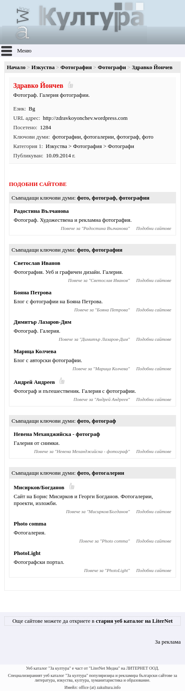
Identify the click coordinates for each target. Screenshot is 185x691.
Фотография (76, 67)
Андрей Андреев (34, 382)
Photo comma (30, 523)
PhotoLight (27, 553)
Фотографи (112, 67)
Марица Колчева (35, 351)
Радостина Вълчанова (41, 211)
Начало (16, 67)
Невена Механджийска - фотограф (57, 434)
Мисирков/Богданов (39, 487)
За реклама (168, 642)
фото (147, 137)
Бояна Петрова (32, 292)
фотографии (67, 137)
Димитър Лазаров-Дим (42, 322)
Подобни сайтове (153, 228)
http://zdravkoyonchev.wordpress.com (85, 118)
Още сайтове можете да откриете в (92, 621)
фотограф (128, 137)
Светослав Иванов (37, 263)
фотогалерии (99, 137)
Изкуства (43, 67)
